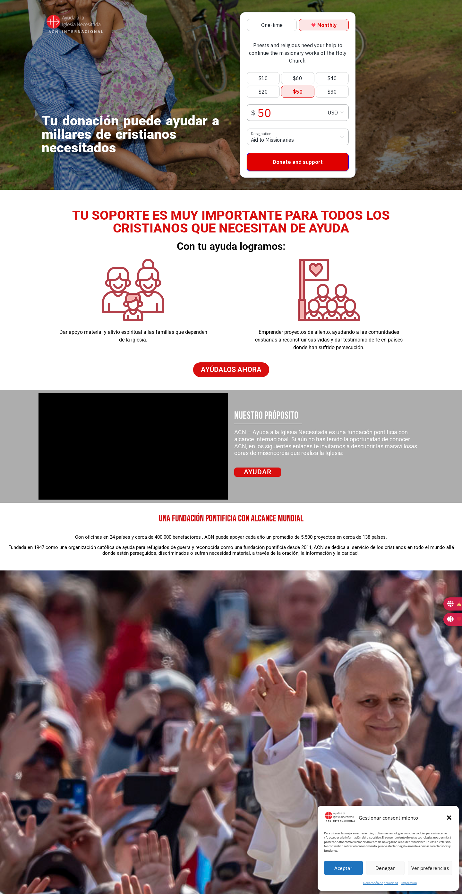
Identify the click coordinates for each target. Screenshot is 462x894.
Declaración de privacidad (380, 883)
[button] (449, 817)
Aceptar (343, 868)
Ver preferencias (430, 868)
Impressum (409, 883)
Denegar (385, 868)
